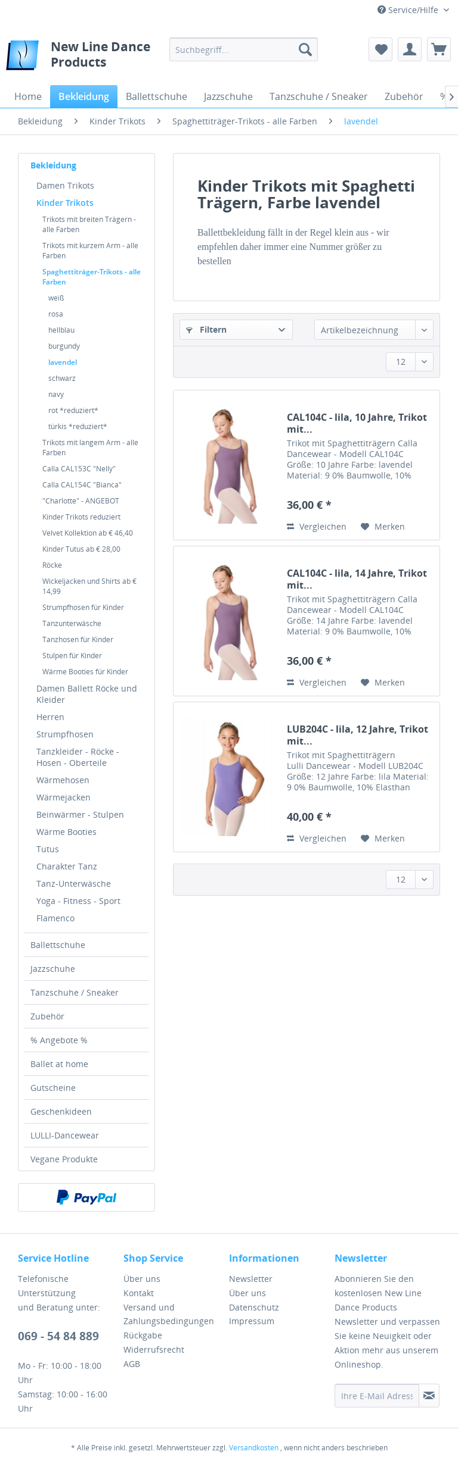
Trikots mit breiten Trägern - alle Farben (89, 224)
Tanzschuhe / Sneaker (74, 992)
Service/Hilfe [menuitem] (409, 9)
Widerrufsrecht (153, 1349)
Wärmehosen (62, 780)
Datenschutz (254, 1307)
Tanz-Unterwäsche (73, 883)
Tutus (47, 849)
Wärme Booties (66, 831)
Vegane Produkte (64, 1159)
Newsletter (251, 1278)
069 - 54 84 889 (58, 1336)
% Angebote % (59, 1040)
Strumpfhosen (65, 734)
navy (56, 394)
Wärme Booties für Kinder (85, 672)
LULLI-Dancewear (64, 1135)
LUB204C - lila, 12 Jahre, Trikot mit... (357, 735)
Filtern (206, 329)
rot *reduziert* (73, 410)
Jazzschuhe (52, 968)
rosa (55, 314)
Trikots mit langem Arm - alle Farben (90, 447)
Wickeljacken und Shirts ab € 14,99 (89, 586)
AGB (131, 1363)
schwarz (62, 378)
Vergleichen (316, 526)
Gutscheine (53, 1087)
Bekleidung (53, 165)
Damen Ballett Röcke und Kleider (86, 694)
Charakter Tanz (66, 866)
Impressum (251, 1321)
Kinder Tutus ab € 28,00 (81, 549)
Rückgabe (142, 1335)
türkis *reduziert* (77, 426)
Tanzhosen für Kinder (77, 639)
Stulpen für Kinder (72, 655)
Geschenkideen (61, 1111)
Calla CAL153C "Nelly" (79, 469)
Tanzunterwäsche (71, 623)
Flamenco (55, 918)
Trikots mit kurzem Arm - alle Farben (90, 250)
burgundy (64, 346)
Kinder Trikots (65, 202)
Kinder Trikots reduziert (81, 517)
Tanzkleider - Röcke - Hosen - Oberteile (77, 757)
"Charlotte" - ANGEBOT (80, 501)
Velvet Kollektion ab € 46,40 (87, 533)
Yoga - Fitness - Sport (78, 900)
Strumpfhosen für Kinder (83, 607)
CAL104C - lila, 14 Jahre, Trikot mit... (357, 579)
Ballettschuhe (57, 944)
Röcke (52, 565)
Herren (50, 716)
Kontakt (138, 1293)
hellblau (61, 330)
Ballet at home (59, 1063)
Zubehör (47, 1016)
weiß (56, 298)
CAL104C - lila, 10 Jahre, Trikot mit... (357, 423)
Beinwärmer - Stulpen (80, 814)
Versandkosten (253, 1448)
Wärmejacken (63, 797)
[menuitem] (243, 49)
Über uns (141, 1278)
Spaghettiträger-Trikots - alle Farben (91, 277)
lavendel (62, 362)
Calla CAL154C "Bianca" (82, 485)
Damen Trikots (65, 185)
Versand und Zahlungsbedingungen (168, 1314)
